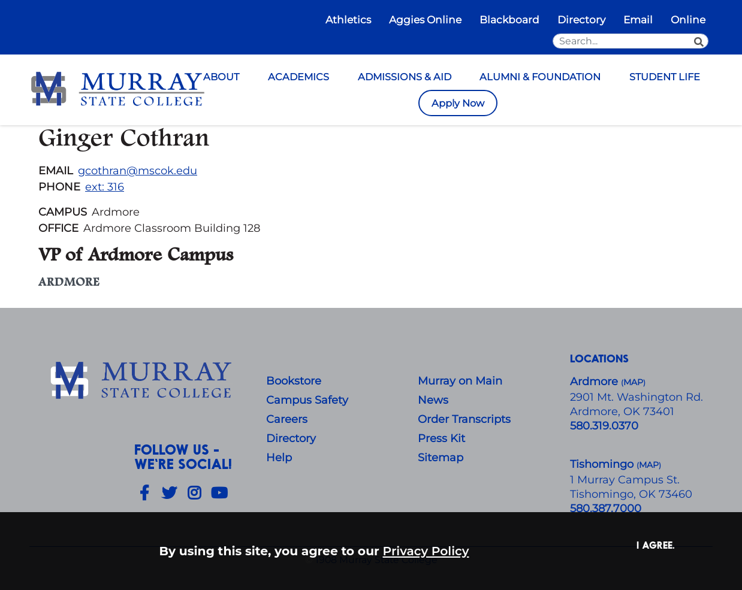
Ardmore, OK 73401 (622, 411)
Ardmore (595, 381)
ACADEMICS (298, 77)
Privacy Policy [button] (426, 550)
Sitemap (440, 457)
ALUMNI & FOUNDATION (540, 77)
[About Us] (143, 381)
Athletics (348, 19)
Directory (581, 19)
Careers (286, 419)
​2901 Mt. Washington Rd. (636, 397)
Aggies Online (425, 19)
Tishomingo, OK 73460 (631, 494)
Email (638, 19)
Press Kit (441, 438)
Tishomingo (603, 464)
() (649, 465)
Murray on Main (460, 381)
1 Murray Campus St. (625, 479)
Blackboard (509, 19)
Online (688, 19)
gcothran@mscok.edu (137, 170)
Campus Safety (307, 400)
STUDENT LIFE (664, 77)
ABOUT (221, 77)
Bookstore (293, 381)
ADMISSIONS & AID (404, 77)
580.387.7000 (605, 508)
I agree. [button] (656, 544)
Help (279, 457)
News (433, 400)
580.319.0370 (604, 425)
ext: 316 (104, 186)
